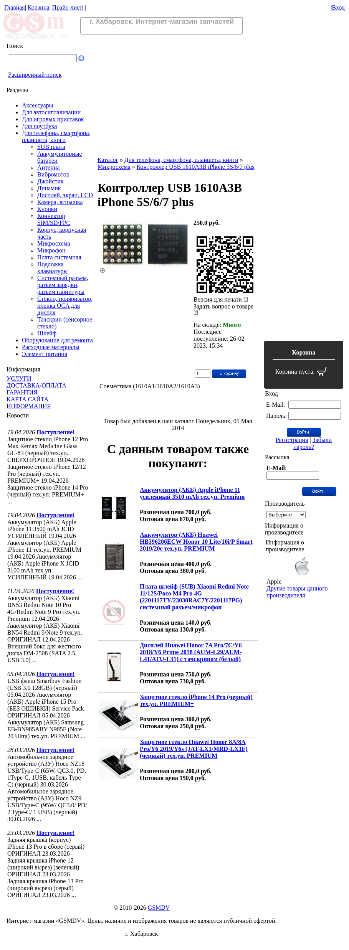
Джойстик (50, 181)
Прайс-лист (67, 7)
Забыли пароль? (312, 443)
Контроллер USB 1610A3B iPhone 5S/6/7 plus (196, 166)
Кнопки (47, 209)
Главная (14, 7)
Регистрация (292, 440)
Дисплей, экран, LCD (65, 195)
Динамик (49, 188)
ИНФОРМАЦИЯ (29, 406)
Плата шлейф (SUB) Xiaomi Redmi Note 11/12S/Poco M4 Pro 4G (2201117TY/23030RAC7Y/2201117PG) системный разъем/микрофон (194, 596)
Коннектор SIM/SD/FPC (53, 219)
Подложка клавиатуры (52, 267)
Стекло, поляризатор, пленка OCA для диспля (65, 305)
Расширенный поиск (35, 74)
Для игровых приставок (53, 119)
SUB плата (51, 146)
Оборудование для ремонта (57, 340)
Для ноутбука (39, 126)
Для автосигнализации (51, 112)
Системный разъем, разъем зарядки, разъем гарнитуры (62, 285)
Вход (338, 7)
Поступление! (55, 432)
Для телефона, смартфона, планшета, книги (56, 136)
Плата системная (59, 257)
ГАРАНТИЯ (22, 392)
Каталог (108, 160)
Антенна (48, 167)
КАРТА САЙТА (27, 399)
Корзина (39, 7)
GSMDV (159, 907)
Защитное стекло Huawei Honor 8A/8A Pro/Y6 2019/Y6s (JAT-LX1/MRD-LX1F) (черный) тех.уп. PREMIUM (194, 749)
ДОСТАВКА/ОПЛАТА (36, 385)
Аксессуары (37, 105)
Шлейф (46, 333)
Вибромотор (53, 174)
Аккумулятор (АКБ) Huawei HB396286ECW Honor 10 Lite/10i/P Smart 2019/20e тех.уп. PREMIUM (196, 541)
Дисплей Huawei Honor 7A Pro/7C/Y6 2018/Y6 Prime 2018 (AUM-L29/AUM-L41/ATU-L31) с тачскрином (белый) (191, 652)
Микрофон (51, 250)
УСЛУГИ (19, 378)
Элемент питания (44, 354)
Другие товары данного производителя (296, 592)
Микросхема (53, 243)
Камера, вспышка (60, 202)
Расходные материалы (50, 347)
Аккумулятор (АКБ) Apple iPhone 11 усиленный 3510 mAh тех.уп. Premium (192, 493)
